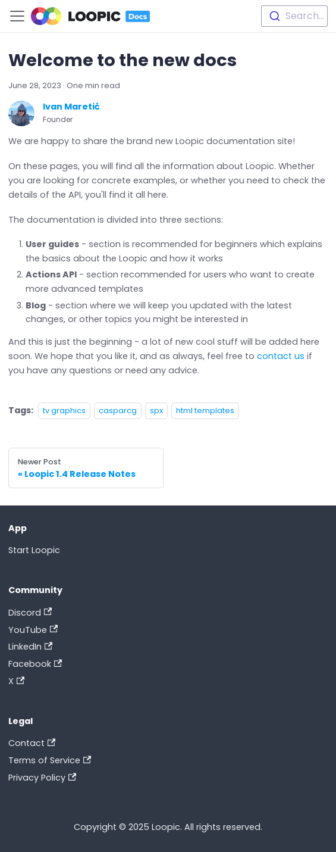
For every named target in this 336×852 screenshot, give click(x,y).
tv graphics (64, 410)
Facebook (35, 664)
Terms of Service (49, 760)
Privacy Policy (42, 778)
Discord (30, 613)
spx (156, 410)
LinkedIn (30, 647)
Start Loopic (34, 550)
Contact (31, 743)
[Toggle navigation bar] (17, 16)
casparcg (118, 410)
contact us (280, 356)
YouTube (33, 630)
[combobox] (294, 16)
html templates (205, 410)
